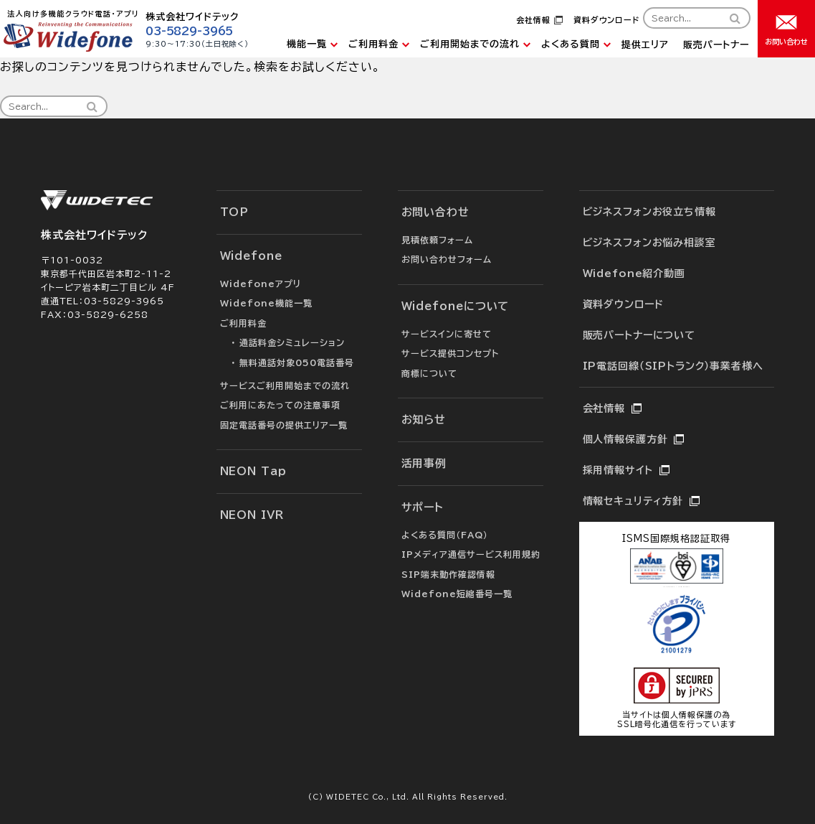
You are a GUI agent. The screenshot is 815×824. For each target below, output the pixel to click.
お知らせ (424, 419)
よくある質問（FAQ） (444, 534)
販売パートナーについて (639, 335)
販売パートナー (716, 45)
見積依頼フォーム (437, 239)
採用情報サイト (618, 470)
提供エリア (645, 45)
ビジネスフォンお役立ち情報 (649, 212)
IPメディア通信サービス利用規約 (470, 554)
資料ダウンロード (606, 20)
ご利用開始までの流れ (470, 44)
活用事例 (424, 463)
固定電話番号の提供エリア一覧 (284, 425)
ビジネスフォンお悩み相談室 (649, 243)
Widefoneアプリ (260, 283)
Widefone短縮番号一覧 (457, 593)
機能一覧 (307, 44)
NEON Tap (253, 471)
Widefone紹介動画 (634, 273)
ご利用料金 (373, 44)
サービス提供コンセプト (450, 353)
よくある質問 (570, 44)
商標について (429, 373)
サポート (422, 507)
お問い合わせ (435, 212)
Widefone (251, 256)
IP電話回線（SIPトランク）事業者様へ (673, 366)
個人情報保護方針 (625, 439)
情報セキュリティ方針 (633, 501)
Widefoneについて (455, 306)
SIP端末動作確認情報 (448, 574)
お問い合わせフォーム (446, 259)
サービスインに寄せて (446, 333)
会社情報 (533, 20)
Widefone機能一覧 (266, 303)
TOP (234, 212)
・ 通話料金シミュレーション (288, 342)
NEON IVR (252, 515)
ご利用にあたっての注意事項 (280, 405)
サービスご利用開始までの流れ (285, 385)
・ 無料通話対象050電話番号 (292, 362)
